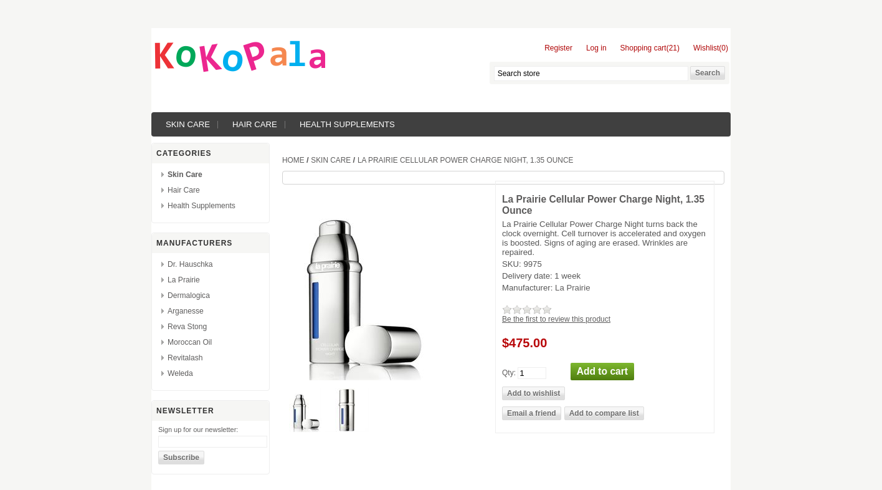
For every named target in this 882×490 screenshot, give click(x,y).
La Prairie (184, 280)
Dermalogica (189, 295)
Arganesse (186, 311)
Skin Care (188, 124)
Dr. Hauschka (190, 264)
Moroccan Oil (190, 342)
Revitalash (185, 357)
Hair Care (254, 124)
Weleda (180, 373)
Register (558, 48)
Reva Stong (187, 326)
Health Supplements (347, 124)
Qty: (509, 372)
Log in (596, 48)
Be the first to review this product (556, 319)
